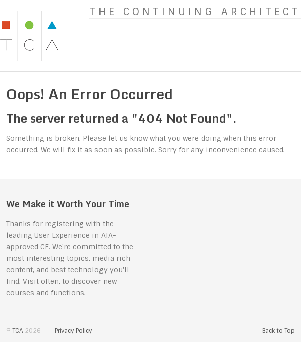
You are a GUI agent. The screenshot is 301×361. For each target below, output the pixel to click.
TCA (17, 331)
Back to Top (278, 331)
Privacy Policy (73, 331)
